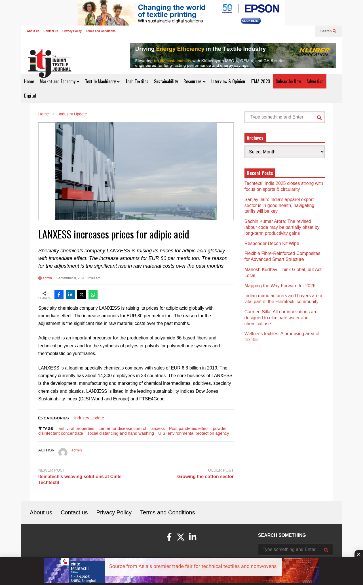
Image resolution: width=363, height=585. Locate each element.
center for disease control (122, 428)
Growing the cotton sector (205, 476)
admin (45, 278)
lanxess (157, 428)
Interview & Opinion (228, 81)
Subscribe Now (288, 81)
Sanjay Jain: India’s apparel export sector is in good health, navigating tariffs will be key (279, 205)
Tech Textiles (136, 81)
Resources (194, 81)
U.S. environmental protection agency (193, 433)
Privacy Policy (72, 31)
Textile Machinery (102, 81)
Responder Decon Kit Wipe (271, 243)
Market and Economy (59, 81)
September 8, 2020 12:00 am (78, 278)
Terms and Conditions (101, 31)
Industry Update (89, 417)
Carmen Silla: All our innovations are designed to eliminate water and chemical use (281, 317)
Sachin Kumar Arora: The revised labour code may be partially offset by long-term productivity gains (282, 227)
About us (33, 31)
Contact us (50, 31)
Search (328, 31)
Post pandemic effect (188, 428)
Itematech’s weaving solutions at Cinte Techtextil (80, 479)
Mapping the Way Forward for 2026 (279, 285)
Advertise (315, 81)
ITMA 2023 (260, 81)
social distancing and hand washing (120, 433)
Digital (30, 95)
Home (29, 81)
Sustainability (166, 81)
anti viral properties (76, 428)
